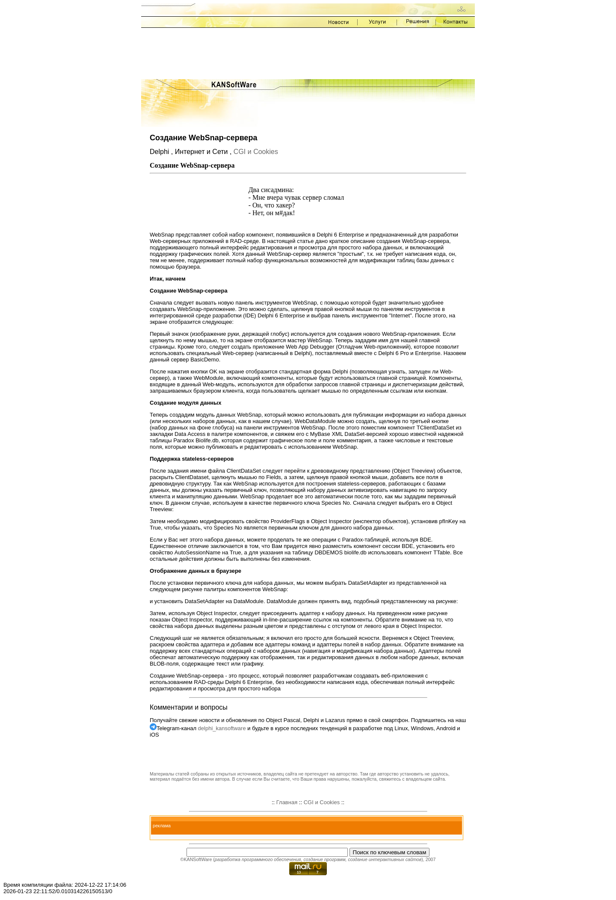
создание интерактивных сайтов (384, 859)
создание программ (324, 859)
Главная (286, 802)
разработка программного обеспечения (258, 859)
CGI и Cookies (256, 151)
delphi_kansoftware (222, 728)
